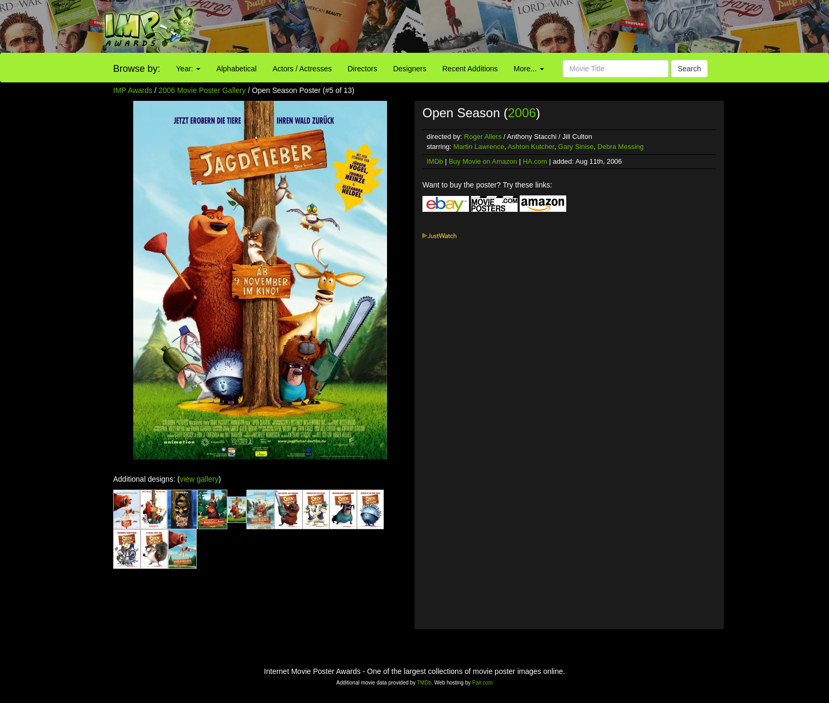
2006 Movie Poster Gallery (202, 90)
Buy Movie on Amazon (483, 161)
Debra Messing (620, 147)
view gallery (199, 479)
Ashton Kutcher (531, 147)
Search (689, 68)
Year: (188, 68)
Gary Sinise (576, 147)
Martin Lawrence (479, 147)
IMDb (435, 161)
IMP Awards (132, 90)
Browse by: (136, 68)
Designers (409, 68)
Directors (362, 68)
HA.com (535, 161)
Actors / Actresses (301, 68)
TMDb (424, 683)
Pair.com (482, 683)
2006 (522, 113)
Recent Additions (470, 68)
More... (529, 68)
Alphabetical (236, 68)
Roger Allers (483, 136)
